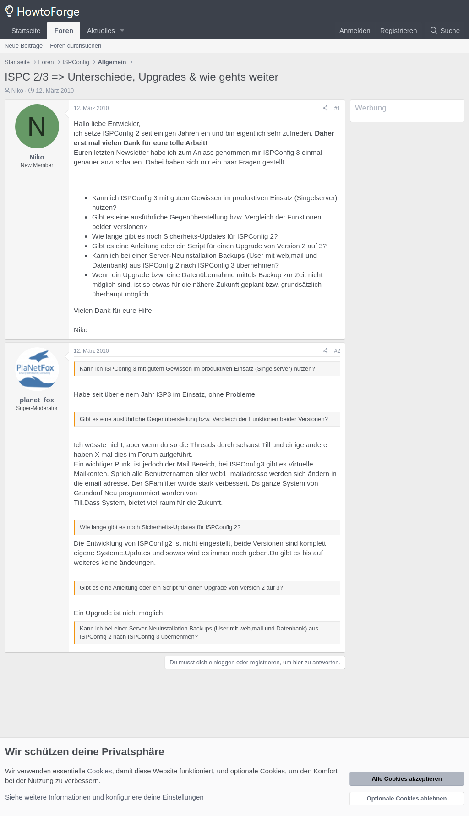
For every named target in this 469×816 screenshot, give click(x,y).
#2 (337, 351)
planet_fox (37, 400)
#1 (337, 108)
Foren (63, 30)
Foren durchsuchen (75, 45)
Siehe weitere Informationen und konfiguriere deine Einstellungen (104, 797)
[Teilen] (325, 108)
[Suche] (444, 30)
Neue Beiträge (24, 45)
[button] (122, 30)
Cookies (99, 771)
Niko (17, 90)
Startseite (25, 30)
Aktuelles (101, 30)
